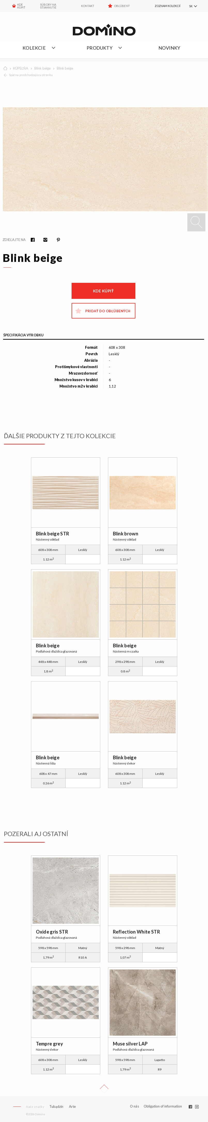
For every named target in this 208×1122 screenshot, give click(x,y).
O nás (134, 1106)
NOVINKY (169, 47)
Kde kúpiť (103, 291)
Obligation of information (163, 1106)
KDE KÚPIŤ (21, 6)
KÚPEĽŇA (20, 68)
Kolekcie (34, 47)
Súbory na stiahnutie (48, 6)
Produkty (99, 47)
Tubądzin (56, 1106)
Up (104, 1089)
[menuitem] (162, 6)
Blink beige (42, 68)
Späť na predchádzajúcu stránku (31, 75)
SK (190, 6)
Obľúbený (122, 5)
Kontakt (87, 5)
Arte (72, 1106)
